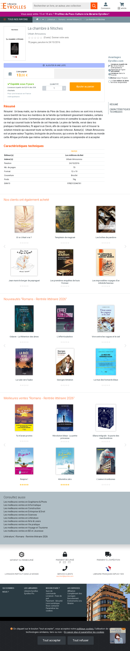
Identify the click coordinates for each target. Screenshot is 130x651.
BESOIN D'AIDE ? (53, 588)
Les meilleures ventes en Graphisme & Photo (25, 502)
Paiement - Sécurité (54, 601)
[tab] (29, 73)
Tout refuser (81, 640)
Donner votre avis (60, 37)
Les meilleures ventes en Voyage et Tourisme (26, 527)
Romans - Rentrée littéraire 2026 (32, 536)
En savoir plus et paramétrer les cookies (84, 632)
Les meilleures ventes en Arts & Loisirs (22, 521)
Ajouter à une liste (54, 65)
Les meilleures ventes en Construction (22, 508)
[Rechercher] (61, 5)
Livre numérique (53, 603)
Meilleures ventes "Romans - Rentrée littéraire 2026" (39, 398)
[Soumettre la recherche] (94, 5)
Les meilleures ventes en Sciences (20, 515)
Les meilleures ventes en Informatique (22, 505)
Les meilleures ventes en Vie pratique (22, 524)
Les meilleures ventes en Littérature (21, 518)
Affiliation (71, 591)
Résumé (114, 104)
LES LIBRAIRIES (30, 588)
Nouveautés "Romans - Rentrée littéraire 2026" (35, 299)
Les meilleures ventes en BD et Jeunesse (23, 531)
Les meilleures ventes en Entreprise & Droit (24, 511)
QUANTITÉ (54, 84)
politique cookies (85, 628)
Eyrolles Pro (29, 593)
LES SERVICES (73, 588)
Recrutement (73, 598)
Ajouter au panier (85, 86)
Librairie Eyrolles (31, 591)
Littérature (9, 536)
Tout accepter (52, 640)
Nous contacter (52, 606)
